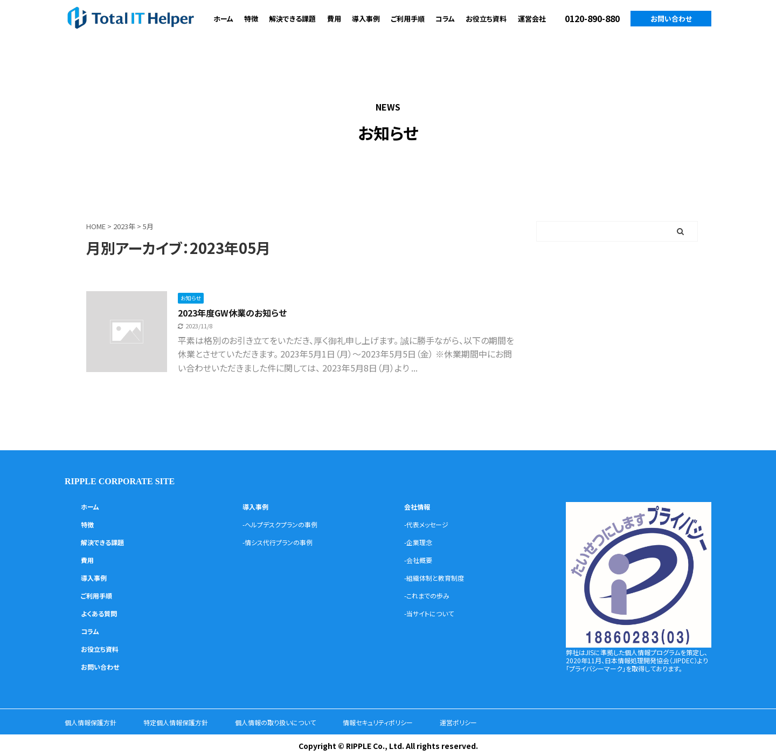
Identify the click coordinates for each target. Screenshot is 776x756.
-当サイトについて (433, 612)
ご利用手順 (408, 18)
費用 (334, 18)
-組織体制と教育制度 (439, 577)
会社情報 (419, 505)
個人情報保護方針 (95, 721)
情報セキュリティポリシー (415, 721)
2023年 (124, 226)
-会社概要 (421, 559)
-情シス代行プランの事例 (283, 541)
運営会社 (532, 18)
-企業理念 (421, 541)
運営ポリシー (504, 721)
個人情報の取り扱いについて (301, 721)
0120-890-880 (592, 18)
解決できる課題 (292, 18)
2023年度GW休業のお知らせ (246, 311)
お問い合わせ (671, 18)
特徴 (251, 18)
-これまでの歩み (431, 594)
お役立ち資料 (486, 18)
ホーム (223, 18)
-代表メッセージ (430, 523)
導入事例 (366, 18)
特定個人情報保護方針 (189, 721)
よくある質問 (102, 612)
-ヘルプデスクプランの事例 (286, 523)
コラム (445, 18)
